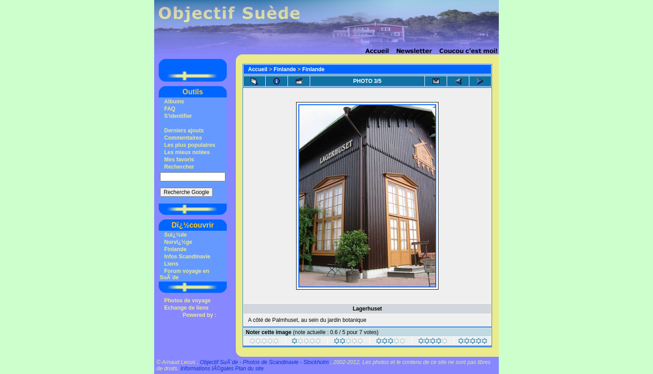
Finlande (175, 249)
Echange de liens (186, 308)
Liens (171, 264)
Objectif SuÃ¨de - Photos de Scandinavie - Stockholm (264, 362)
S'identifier (178, 116)
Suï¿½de (175, 235)
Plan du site (249, 368)
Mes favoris (179, 159)
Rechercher (179, 167)
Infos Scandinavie (187, 256)
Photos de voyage (187, 300)
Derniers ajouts (184, 130)
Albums (174, 101)
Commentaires (183, 138)
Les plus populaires (189, 145)
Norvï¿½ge (178, 242)
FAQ (169, 109)
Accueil (258, 69)
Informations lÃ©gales (207, 368)
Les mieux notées (187, 152)
